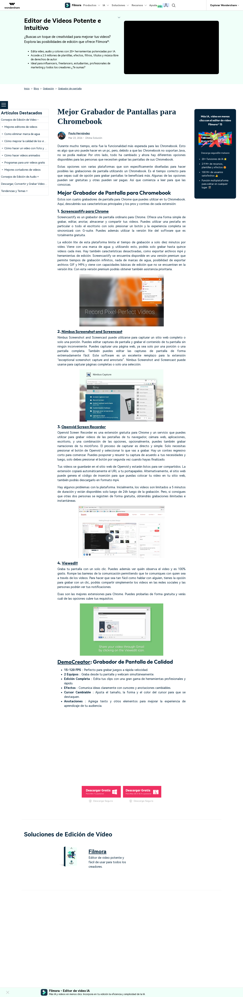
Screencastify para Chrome (86, 211)
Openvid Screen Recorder (84, 426)
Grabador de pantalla (70, 88)
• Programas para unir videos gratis (23, 162)
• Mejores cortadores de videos (21, 169)
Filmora (98, 851)
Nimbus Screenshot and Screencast (93, 331)
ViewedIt (70, 562)
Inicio (27, 88)
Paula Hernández (79, 133)
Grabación (48, 88)
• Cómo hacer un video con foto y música (27, 148)
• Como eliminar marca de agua (20, 134)
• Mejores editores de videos (19, 126)
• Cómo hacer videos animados (20, 155)
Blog (36, 88)
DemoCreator (74, 661)
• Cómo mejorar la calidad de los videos (25, 141)
